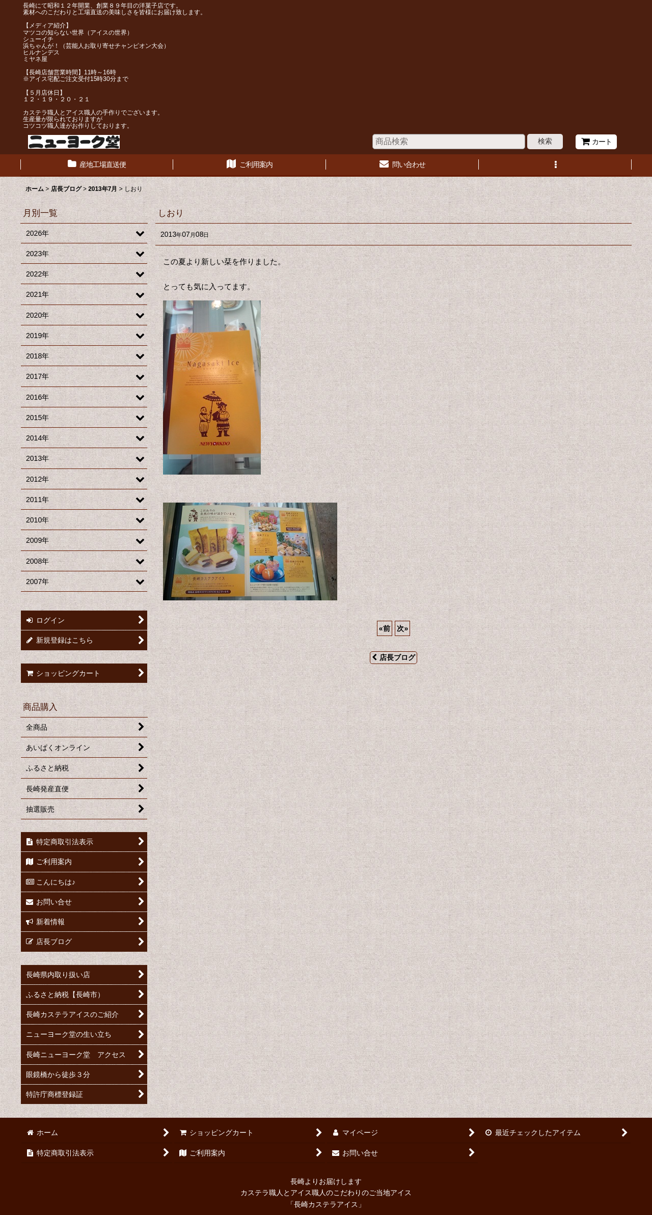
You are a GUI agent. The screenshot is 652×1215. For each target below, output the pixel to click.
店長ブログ (393, 657)
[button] (555, 165)
